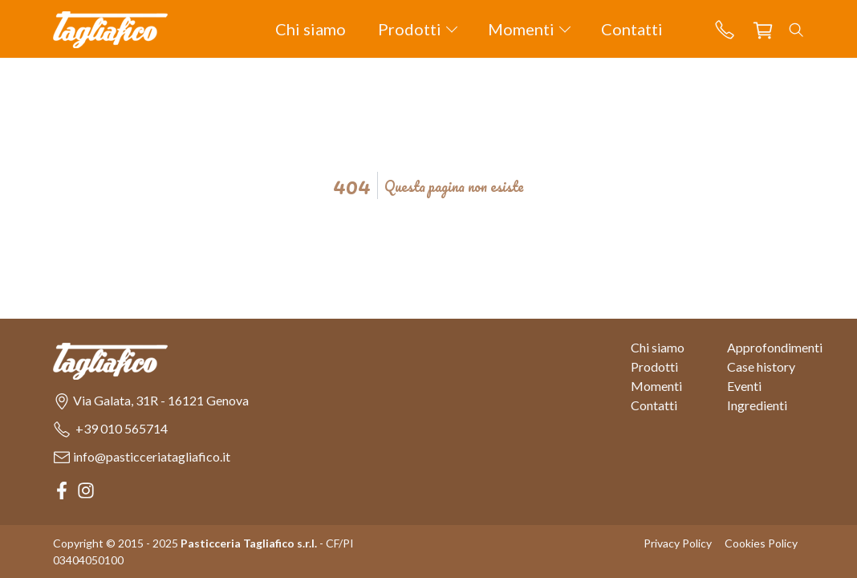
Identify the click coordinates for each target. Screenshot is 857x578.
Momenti (656, 385)
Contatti (632, 29)
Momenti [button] (521, 29)
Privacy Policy (678, 543)
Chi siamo (310, 29)
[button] (723, 29)
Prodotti (654, 366)
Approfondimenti (774, 347)
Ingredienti (757, 405)
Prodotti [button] (409, 29)
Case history (761, 366)
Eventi (744, 385)
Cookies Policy (761, 543)
